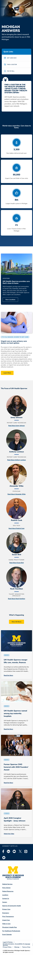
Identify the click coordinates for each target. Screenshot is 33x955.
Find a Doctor (6, 888)
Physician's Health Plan (9, 927)
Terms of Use (26, 947)
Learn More (7, 373)
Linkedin (8, 851)
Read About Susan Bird (16, 563)
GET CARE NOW (12, 58)
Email (3, 857)
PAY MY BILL (10, 71)
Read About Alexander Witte (17, 494)
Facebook (3, 851)
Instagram (25, 851)
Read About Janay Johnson (16, 426)
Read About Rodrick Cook (16, 528)
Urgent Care (6, 920)
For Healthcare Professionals (11, 931)
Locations (5, 895)
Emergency (5, 913)
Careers (4, 902)
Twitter (20, 851)
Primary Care (6, 909)
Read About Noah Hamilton (16, 599)
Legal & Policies (8, 942)
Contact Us (5, 898)
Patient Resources (7, 891)
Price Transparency (8, 916)
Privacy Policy (7, 947)
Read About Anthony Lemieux (16, 460)
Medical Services (7, 884)
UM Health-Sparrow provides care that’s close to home (16, 282)
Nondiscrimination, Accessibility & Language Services (16, 944)
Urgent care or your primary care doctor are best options (14, 342)
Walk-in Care (6, 924)
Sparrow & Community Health (11, 906)
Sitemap (16, 947)
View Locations (10, 300)
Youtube (14, 851)
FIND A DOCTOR (12, 64)
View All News (16, 622)
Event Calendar (7, 934)
